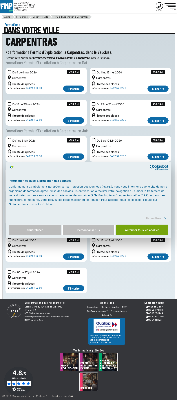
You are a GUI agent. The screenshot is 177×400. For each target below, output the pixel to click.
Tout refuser (35, 229)
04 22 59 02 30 (33, 87)
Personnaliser (88, 229)
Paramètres (153, 218)
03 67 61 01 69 (154, 313)
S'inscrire (74, 89)
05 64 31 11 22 (154, 319)
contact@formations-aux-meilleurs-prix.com (47, 316)
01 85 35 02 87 (154, 306)
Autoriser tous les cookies (142, 229)
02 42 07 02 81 (154, 310)
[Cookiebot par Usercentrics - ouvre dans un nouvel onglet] (152, 167)
